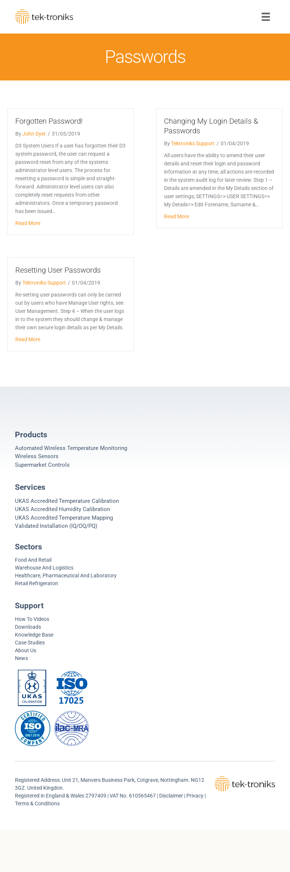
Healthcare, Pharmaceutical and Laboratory (66, 575)
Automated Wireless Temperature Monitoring (71, 448)
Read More (27, 223)
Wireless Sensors (37, 456)
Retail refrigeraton (36, 583)
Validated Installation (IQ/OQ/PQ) (56, 526)
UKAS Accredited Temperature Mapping (64, 517)
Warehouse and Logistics (44, 568)
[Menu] (265, 16)
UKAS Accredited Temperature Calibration (67, 501)
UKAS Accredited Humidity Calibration (62, 509)
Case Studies (30, 643)
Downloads (28, 627)
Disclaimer (171, 796)
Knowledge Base (34, 635)
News (21, 658)
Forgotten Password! (49, 121)
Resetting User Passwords (58, 270)
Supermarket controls (42, 465)
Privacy (195, 796)
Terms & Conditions (37, 803)
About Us (25, 650)
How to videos (32, 619)
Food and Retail (33, 560)
